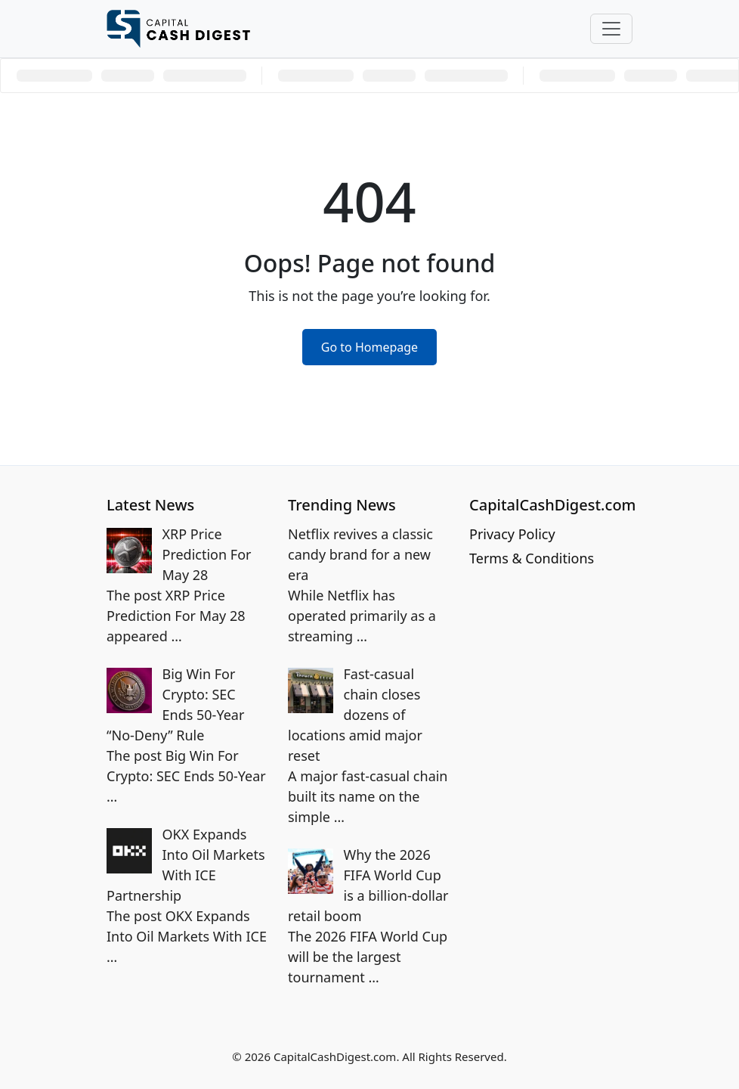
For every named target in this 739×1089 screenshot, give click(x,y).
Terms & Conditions (531, 558)
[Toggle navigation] (611, 29)
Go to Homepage (369, 347)
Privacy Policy (512, 534)
